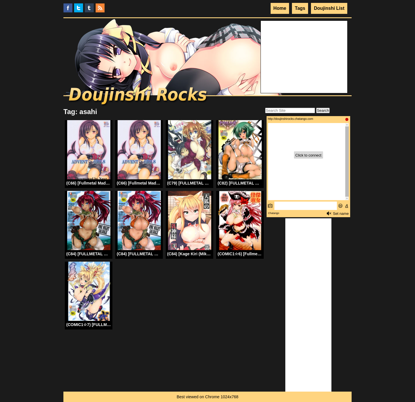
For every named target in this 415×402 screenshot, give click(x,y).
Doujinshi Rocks (138, 96)
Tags (300, 8)
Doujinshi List (329, 8)
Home (279, 8)
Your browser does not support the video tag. (304, 42)
